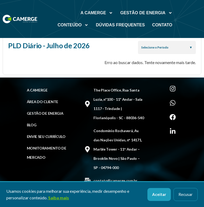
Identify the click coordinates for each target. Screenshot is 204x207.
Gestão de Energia (146, 13)
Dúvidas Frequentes (120, 25)
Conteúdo (73, 25)
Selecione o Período (154, 47)
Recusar (185, 194)
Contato (162, 25)
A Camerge (97, 13)
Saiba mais (58, 197)
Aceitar (159, 194)
